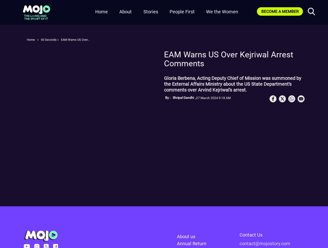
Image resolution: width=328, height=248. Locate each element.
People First (182, 12)
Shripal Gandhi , (184, 98)
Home (101, 12)
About (125, 12)
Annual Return (191, 243)
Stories (150, 12)
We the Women (222, 12)
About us (186, 236)
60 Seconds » (50, 39)
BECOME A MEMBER (280, 11)
